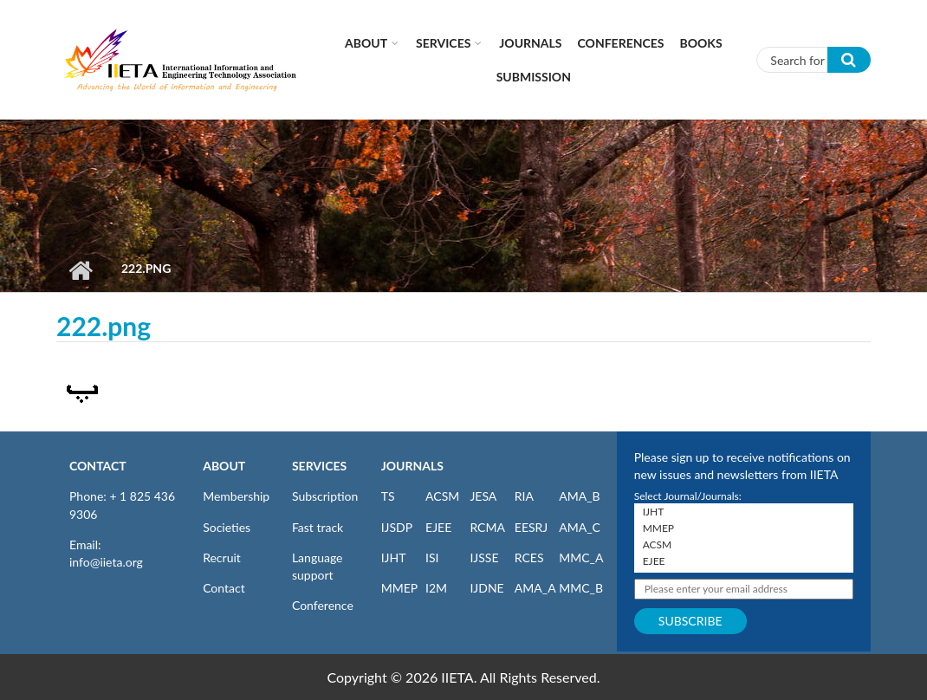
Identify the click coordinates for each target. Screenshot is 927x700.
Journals (530, 43)
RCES (529, 557)
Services (443, 43)
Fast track (317, 527)
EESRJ (531, 527)
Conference (322, 605)
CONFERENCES (621, 43)
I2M (436, 587)
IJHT (393, 557)
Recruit (222, 557)
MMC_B (581, 587)
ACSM (442, 496)
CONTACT (97, 465)
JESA (483, 496)
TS (388, 496)
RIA (524, 496)
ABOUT (224, 465)
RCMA (487, 527)
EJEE (438, 527)
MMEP (399, 587)
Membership (236, 496)
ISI (431, 557)
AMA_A (535, 587)
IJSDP (396, 527)
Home (80, 270)
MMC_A (581, 557)
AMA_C (579, 527)
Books (701, 43)
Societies (226, 527)
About (366, 43)
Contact (224, 587)
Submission (533, 76)
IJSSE (484, 557)
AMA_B (579, 496)
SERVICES (319, 465)
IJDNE (486, 587)
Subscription (325, 496)
